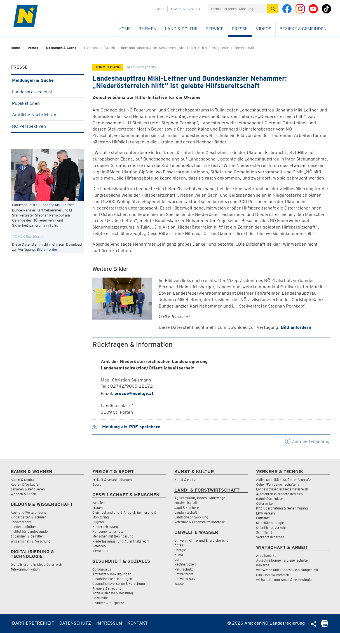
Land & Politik (181, 28)
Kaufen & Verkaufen (25, 484)
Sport (96, 484)
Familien (98, 503)
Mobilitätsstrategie (270, 523)
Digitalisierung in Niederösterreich (36, 564)
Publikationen (47, 103)
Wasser (179, 583)
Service (214, 28)
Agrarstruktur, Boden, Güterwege (199, 498)
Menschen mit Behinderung (112, 536)
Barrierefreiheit (33, 623)
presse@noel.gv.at (134, 393)
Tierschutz (100, 551)
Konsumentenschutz (107, 531)
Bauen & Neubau (23, 480)
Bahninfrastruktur (269, 499)
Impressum (109, 623)
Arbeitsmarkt (266, 555)
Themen (147, 28)
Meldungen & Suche (61, 48)
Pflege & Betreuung (106, 588)
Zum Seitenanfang (307, 441)
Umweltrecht (183, 574)
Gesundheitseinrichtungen (112, 579)
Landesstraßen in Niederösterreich (282, 489)
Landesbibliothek (23, 527)
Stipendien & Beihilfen (27, 536)
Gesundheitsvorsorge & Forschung (118, 583)
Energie (180, 550)
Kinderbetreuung (105, 527)
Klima (178, 555)
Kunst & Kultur (185, 480)
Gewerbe (262, 565)
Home (124, 28)
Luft (177, 559)
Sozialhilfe (100, 598)
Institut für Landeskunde (29, 531)
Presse (239, 28)
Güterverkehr (266, 503)
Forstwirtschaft (185, 503)
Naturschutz (183, 569)
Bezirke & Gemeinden (303, 28)
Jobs (160, 9)
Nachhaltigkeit (185, 564)
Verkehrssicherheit (270, 537)
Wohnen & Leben (23, 494)
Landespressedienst (47, 91)
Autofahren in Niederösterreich (279, 494)
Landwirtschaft (185, 512)
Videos (263, 28)
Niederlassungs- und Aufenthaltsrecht (120, 541)
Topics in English (185, 9)
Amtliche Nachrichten (47, 114)
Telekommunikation (25, 569)
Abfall (178, 545)
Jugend (98, 522)
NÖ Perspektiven (47, 126)
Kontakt (137, 623)
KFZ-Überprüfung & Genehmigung (282, 508)
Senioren (99, 546)
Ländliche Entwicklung (191, 517)
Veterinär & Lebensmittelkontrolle (199, 522)
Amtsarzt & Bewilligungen (111, 574)
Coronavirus (101, 569)
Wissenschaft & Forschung (31, 541)
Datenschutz (75, 623)
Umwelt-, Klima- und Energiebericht (201, 540)
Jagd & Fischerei (187, 508)
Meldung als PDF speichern (126, 426)
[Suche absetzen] (272, 8)
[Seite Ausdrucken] (325, 625)
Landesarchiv (21, 522)
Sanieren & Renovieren (28, 489)
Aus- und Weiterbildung (28, 512)
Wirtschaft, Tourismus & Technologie (283, 580)
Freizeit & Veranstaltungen (112, 480)
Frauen (97, 508)
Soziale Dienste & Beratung (112, 593)
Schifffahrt (264, 532)
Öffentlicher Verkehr (271, 527)
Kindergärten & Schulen (28, 517)
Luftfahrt (262, 518)
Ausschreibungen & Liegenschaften (282, 560)
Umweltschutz (185, 579)
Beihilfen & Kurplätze (108, 603)
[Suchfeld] (237, 8)
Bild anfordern (48, 249)
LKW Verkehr (266, 513)
